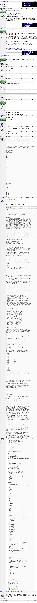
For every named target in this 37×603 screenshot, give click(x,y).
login (34, 1)
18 (6, 591)
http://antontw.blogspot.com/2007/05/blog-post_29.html (15, 48)
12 (6, 115)
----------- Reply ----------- (4, 6)
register (35, 1)
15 (6, 136)
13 (6, 126)
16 (6, 197)
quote (32, 8)
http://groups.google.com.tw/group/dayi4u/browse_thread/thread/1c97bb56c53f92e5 (19, 49)
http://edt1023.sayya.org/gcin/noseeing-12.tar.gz (13, 10)
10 (6, 99)
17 (6, 438)
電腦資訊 (6, 1)
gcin (9, 1)
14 (6, 131)
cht (3, 1)
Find (28, 1)
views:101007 (2, 601)
